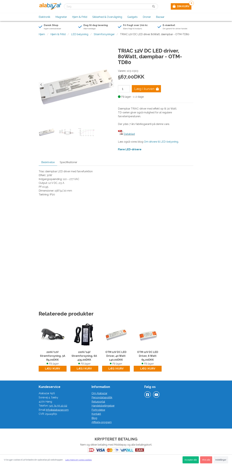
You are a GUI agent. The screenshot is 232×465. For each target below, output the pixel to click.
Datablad (129, 134)
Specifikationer (68, 162)
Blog (94, 418)
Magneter (61, 16)
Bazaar (160, 16)
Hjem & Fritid (79, 16)
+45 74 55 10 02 (58, 405)
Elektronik (44, 16)
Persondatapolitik (102, 397)
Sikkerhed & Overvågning (107, 16)
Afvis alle (206, 460)
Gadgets (132, 16)
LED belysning (79, 34)
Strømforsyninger (104, 34)
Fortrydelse (98, 409)
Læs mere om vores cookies (78, 460)
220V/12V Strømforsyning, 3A (53, 358)
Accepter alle (190, 460)
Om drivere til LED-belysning (161, 141)
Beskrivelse (48, 162)
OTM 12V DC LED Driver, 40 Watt (116, 358)
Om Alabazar (99, 393)
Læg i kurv (52, 368)
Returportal (98, 401)
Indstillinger (220, 460)
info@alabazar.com (57, 409)
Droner (147, 16)
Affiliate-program (102, 422)
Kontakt (96, 413)
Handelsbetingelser (103, 405)
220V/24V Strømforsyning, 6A (84, 358)
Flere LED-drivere (129, 149)
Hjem (42, 34)
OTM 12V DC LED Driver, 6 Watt (148, 358)
